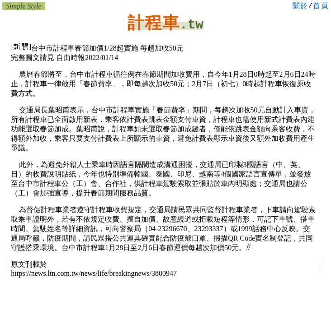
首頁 (321, 6)
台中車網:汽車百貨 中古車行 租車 (6, 273)
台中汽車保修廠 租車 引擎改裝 (6, 263)
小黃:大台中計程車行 (6, 255)
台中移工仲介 (322, 267)
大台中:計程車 (6, 251)
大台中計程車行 (322, 276)
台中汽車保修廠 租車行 (6, 268)
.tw (191, 25)
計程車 (154, 23)
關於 (300, 6)
